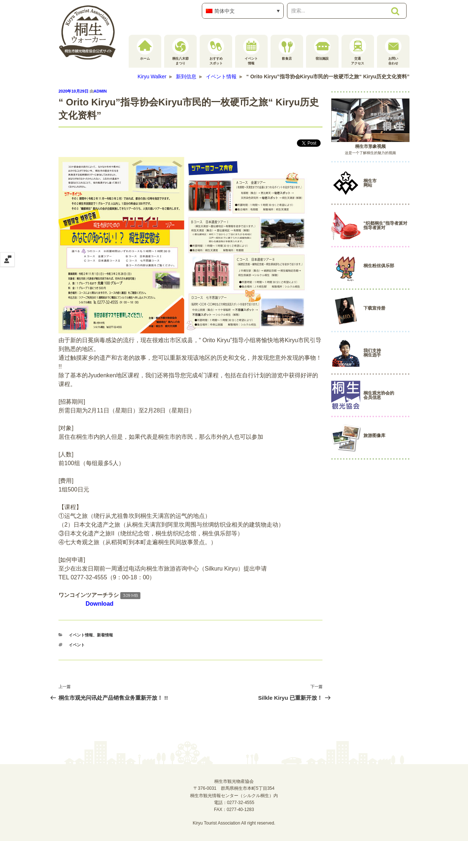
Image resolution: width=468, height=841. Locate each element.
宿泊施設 (322, 49)
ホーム (145, 49)
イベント (77, 645)
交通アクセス (358, 51)
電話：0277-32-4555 (234, 802)
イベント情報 (251, 51)
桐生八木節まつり (180, 51)
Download (99, 604)
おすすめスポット (216, 51)
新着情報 (105, 635)
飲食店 (287, 49)
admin (100, 91)
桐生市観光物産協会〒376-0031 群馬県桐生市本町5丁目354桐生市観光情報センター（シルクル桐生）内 (234, 788)
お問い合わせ (393, 51)
